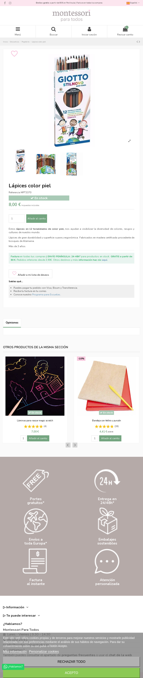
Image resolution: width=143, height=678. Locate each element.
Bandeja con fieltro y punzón (106, 420)
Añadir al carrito (36, 218)
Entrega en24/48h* (107, 500)
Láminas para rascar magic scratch (35, 420)
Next (75, 445)
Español (133, 2)
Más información (15, 651)
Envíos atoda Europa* (35, 541)
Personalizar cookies (44, 651)
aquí (104, 260)
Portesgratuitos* (35, 500)
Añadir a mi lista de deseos (30, 274)
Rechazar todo (71, 661)
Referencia (14, 192)
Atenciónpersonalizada (107, 582)
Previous (68, 445)
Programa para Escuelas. (46, 294)
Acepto (71, 673)
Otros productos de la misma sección (35, 347)
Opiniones (12, 323)
